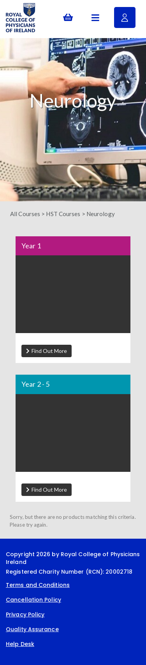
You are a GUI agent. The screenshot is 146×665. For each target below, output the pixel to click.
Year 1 (31, 246)
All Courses (25, 213)
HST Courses (63, 213)
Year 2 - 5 (35, 384)
